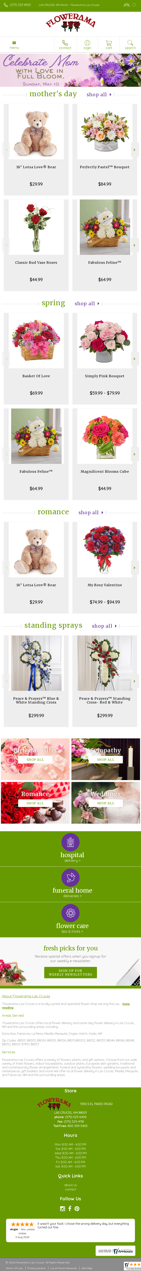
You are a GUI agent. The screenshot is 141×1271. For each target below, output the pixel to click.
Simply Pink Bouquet (105, 376)
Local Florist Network (63, 1268)
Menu (14, 47)
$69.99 (36, 393)
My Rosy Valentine (105, 585)
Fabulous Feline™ (104, 262)
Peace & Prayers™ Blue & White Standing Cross (36, 700)
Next (135, 150)
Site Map (86, 1268)
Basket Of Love (36, 376)
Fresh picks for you (71, 954)
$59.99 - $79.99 (105, 393)
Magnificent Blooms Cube (105, 471)
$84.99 (104, 184)
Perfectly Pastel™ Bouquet (105, 167)
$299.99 (36, 715)
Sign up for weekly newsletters (70, 972)
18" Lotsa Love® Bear (36, 167)
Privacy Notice (36, 1268)
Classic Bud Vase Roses (36, 262)
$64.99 (104, 279)
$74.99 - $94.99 (105, 602)
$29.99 (36, 184)
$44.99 (36, 279)
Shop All (97, 95)
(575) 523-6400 (20, 5)
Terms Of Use (14, 1268)
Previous (6, 150)
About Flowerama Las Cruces (26, 996)
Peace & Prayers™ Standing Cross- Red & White (105, 700)
